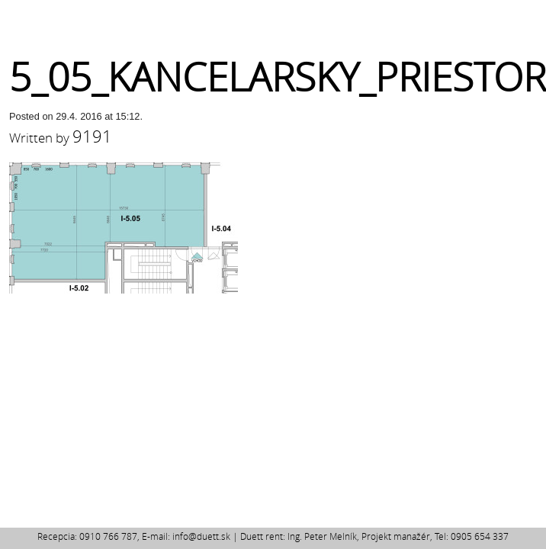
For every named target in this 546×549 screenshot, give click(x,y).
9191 (92, 136)
